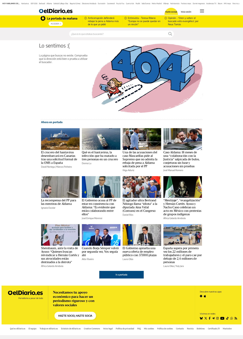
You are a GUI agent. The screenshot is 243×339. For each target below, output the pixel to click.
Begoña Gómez (75, 3)
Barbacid (42, 3)
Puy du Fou (120, 3)
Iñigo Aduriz (128, 170)
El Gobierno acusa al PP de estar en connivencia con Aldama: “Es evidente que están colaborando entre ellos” (99, 207)
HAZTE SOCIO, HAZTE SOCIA (75, 315)
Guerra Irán (130, 3)
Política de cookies (165, 328)
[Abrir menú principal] (202, 11)
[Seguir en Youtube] (222, 318)
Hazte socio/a (171, 12)
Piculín (138, 3)
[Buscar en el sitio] (118, 34)
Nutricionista (174, 3)
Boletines (201, 328)
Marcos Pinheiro (64, 166)
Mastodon (227, 328)
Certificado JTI (214, 328)
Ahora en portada (51, 122)
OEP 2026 (34, 3)
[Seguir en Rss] (236, 318)
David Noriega (48, 166)
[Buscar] (170, 34)
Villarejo (166, 3)
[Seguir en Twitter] (205, 318)
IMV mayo (227, 3)
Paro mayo (236, 3)
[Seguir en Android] (201, 296)
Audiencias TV (211, 3)
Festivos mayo (186, 3)
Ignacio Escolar (48, 207)
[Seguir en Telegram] (213, 318)
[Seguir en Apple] (205, 296)
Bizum (220, 3)
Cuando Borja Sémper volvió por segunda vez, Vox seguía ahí (100, 252)
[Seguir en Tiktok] (227, 318)
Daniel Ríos (128, 214)
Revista (190, 328)
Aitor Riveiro (88, 259)
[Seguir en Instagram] (217, 318)
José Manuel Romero (173, 170)
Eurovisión (101, 3)
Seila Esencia (146, 3)
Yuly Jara (180, 266)
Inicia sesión (186, 12)
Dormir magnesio (199, 3)
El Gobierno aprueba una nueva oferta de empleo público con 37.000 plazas (140, 252)
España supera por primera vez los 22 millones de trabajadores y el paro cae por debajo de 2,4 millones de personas (182, 255)
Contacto (180, 328)
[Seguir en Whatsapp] (231, 318)
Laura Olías (128, 259)
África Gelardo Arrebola (174, 218)
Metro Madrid (157, 3)
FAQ (139, 328)
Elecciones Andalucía (89, 3)
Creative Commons (92, 328)
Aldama (49, 3)
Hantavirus (25, 3)
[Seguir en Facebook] (209, 318)
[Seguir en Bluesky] (201, 318)
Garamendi (111, 3)
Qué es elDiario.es (17, 328)
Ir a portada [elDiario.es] (121, 274)
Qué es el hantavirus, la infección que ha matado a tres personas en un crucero (100, 156)
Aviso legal (108, 328)
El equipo (32, 328)
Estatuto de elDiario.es (71, 328)
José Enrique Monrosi (92, 218)
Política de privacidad (125, 328)
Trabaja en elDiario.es (49, 328)
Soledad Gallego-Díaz (60, 3)
